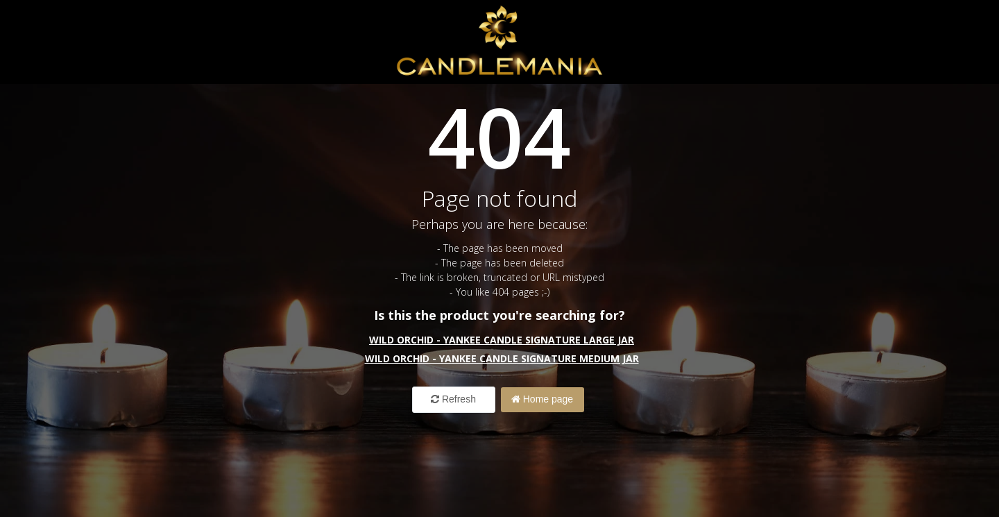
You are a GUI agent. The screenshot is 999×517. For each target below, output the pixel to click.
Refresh (453, 399)
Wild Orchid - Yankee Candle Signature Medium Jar (502, 358)
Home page (542, 399)
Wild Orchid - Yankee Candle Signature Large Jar (501, 339)
